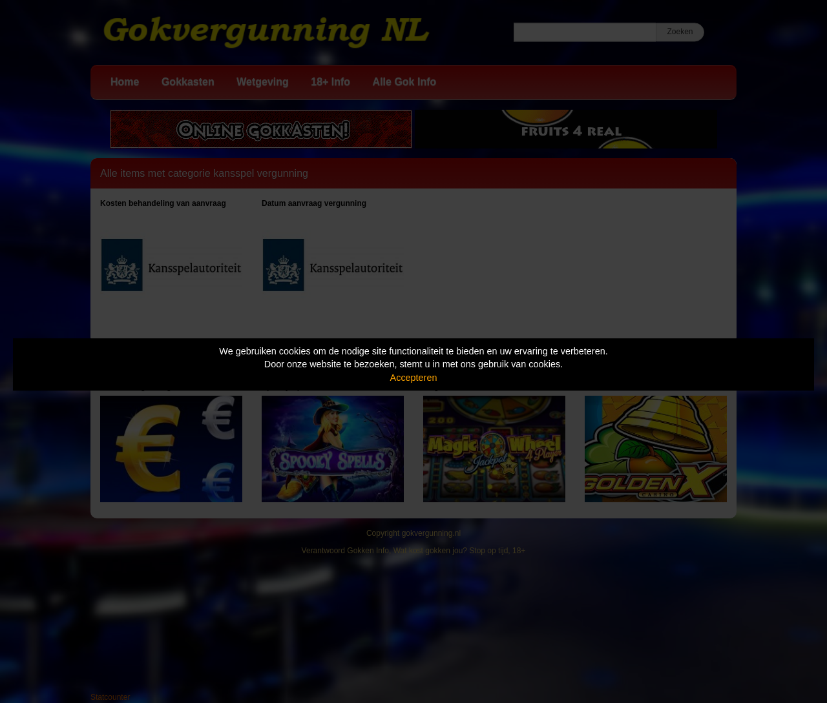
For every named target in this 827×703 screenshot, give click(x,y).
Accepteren (413, 377)
